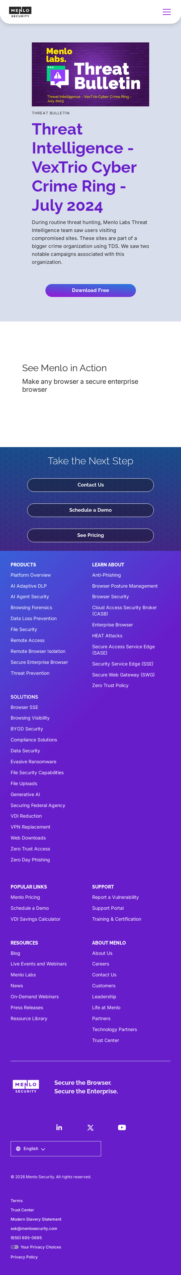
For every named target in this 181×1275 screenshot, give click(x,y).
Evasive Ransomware (33, 761)
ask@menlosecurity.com (34, 1228)
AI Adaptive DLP (29, 586)
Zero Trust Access (30, 848)
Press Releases (27, 1007)
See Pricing (90, 535)
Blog (15, 953)
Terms (17, 1200)
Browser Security (110, 596)
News (17, 985)
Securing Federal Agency (38, 805)
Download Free (90, 290)
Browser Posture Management (125, 586)
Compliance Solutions (34, 739)
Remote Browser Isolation (38, 651)
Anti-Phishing (106, 575)
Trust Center (105, 1040)
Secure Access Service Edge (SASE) (123, 650)
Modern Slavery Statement (36, 1219)
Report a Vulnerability (115, 897)
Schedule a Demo (90, 510)
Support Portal (108, 908)
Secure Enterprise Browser (39, 662)
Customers (103, 985)
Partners (101, 1018)
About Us (102, 953)
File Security (24, 629)
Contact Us (91, 485)
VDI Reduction (26, 816)
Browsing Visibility (30, 718)
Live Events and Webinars (39, 963)
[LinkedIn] (59, 1127)
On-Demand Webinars (35, 996)
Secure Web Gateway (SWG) (123, 674)
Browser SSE (24, 707)
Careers (100, 963)
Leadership (104, 996)
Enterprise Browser (112, 624)
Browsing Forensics (31, 607)
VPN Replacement (30, 827)
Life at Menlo (106, 1007)
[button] (165, 12)
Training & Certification (116, 919)
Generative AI (25, 794)
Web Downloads (28, 837)
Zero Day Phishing (30, 859)
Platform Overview (31, 575)
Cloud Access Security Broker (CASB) (124, 610)
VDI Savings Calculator (35, 919)
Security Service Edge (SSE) (122, 663)
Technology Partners (114, 1029)
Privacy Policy (24, 1256)
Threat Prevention (30, 673)
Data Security (25, 750)
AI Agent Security (30, 596)
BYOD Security (27, 728)
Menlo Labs (23, 974)
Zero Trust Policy (110, 685)
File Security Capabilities (37, 772)
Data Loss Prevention (34, 618)
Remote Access (27, 640)
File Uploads (24, 783)
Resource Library (29, 1018)
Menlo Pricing (25, 897)
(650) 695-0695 (26, 1237)
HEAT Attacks (107, 635)
